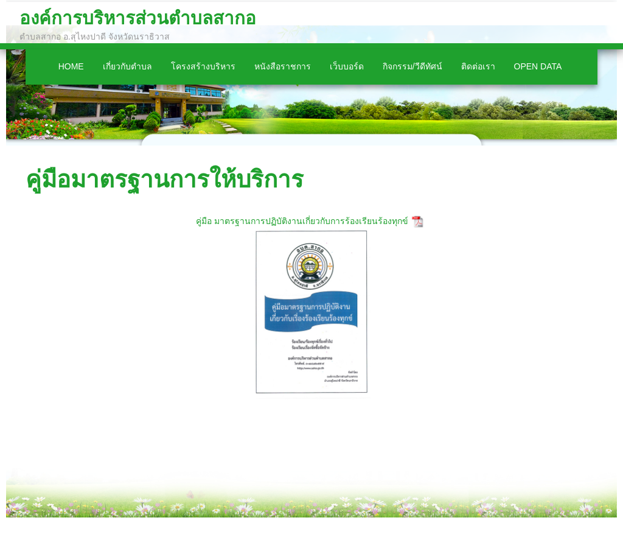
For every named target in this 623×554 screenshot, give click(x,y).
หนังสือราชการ (282, 66)
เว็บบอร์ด (347, 66)
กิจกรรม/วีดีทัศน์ (412, 66)
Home (71, 66)
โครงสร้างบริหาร (203, 66)
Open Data (538, 66)
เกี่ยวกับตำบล (127, 66)
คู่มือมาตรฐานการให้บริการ (165, 179)
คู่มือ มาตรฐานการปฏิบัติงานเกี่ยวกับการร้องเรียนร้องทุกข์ (302, 221)
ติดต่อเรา (478, 66)
